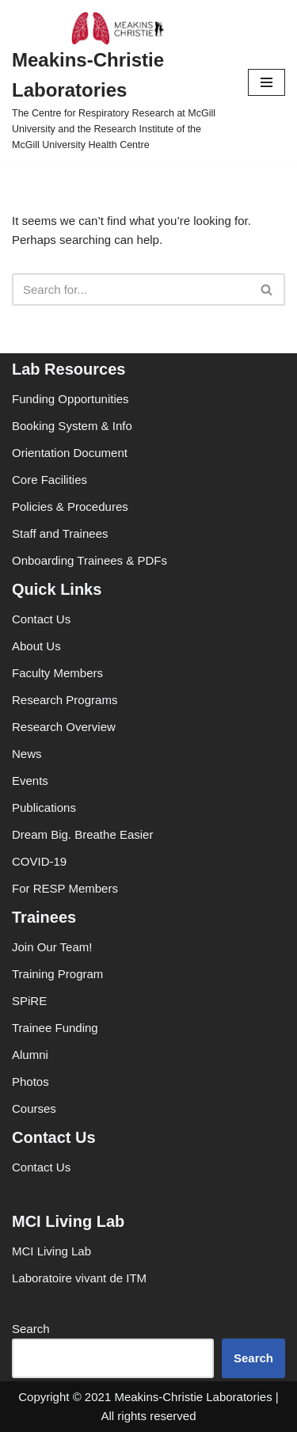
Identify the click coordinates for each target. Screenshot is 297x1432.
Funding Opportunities (70, 399)
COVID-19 (39, 861)
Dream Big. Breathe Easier (82, 834)
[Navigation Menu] (266, 82)
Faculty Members (57, 673)
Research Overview (64, 726)
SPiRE (29, 1000)
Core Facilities (49, 479)
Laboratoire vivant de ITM (79, 1278)
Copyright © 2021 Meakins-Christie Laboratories (145, 1396)
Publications (44, 807)
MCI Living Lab (51, 1251)
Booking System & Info (72, 425)
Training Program (57, 974)
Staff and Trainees (60, 533)
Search (31, 1328)
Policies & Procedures (70, 506)
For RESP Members (65, 888)
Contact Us (41, 619)
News (27, 753)
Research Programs (64, 699)
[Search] (130, 289)
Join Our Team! (52, 947)
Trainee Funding (55, 1027)
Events (30, 780)
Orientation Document (70, 452)
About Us (36, 646)
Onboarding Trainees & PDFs (89, 560)
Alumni (30, 1054)
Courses (34, 1108)
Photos (30, 1081)
